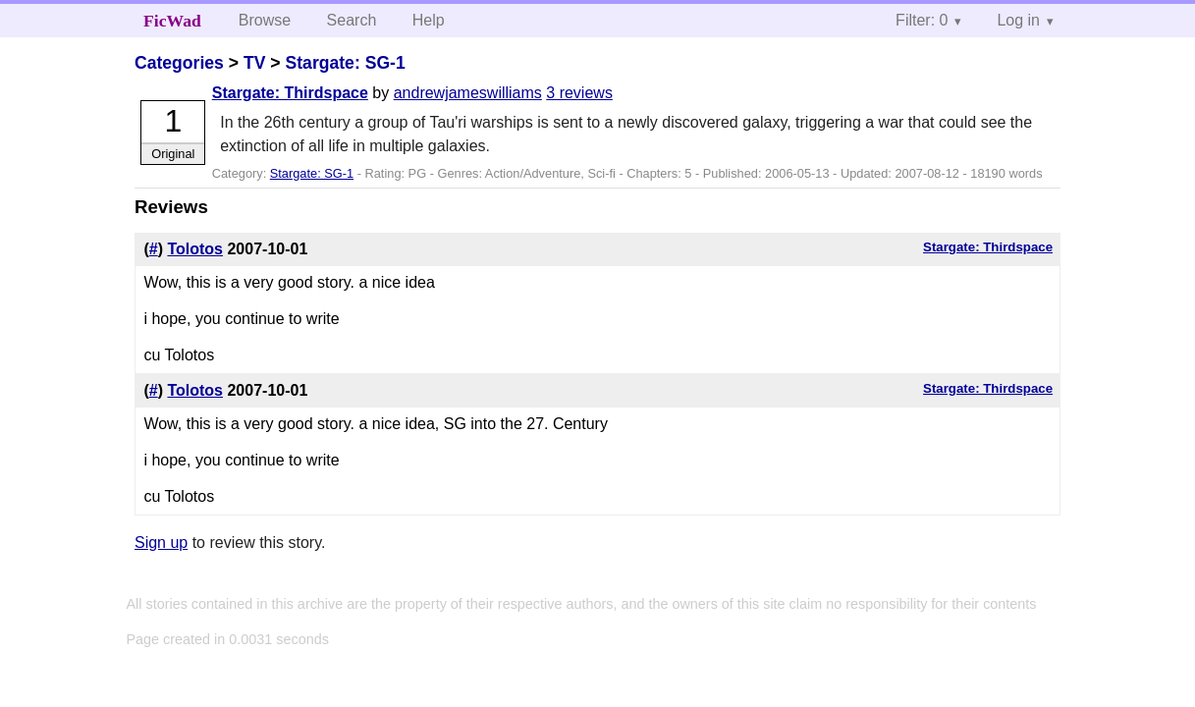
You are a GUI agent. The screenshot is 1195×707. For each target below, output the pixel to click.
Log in (1018, 20)
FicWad (172, 20)
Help (428, 20)
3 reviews (579, 92)
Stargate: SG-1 (346, 63)
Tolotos (195, 249)
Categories (179, 63)
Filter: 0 (922, 20)
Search (352, 20)
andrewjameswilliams (468, 92)
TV (254, 63)
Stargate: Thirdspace (290, 92)
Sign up (161, 542)
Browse (265, 20)
